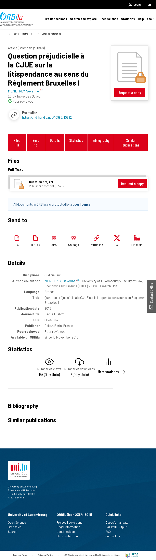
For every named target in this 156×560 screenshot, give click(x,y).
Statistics (128, 19)
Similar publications (130, 142)
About (151, 19)
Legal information (70, 527)
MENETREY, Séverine (61, 281)
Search (14, 531)
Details (55, 140)
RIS (16, 244)
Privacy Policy (45, 554)
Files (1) (17, 142)
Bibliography (101, 140)
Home (25, 33)
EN (149, 4)
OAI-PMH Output (117, 527)
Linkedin (137, 244)
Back (16, 33)
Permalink (96, 244)
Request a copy (129, 92)
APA (54, 244)
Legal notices (67, 531)
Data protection (69, 536)
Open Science (109, 19)
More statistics (108, 371)
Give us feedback (55, 19)
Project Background (71, 522)
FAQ (109, 531)
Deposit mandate (118, 522)
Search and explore (83, 19)
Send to (35, 142)
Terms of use (20, 554)
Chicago (73, 244)
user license (82, 204)
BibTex (35, 244)
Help (141, 19)
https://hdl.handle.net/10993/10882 (47, 117)
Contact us (114, 536)
